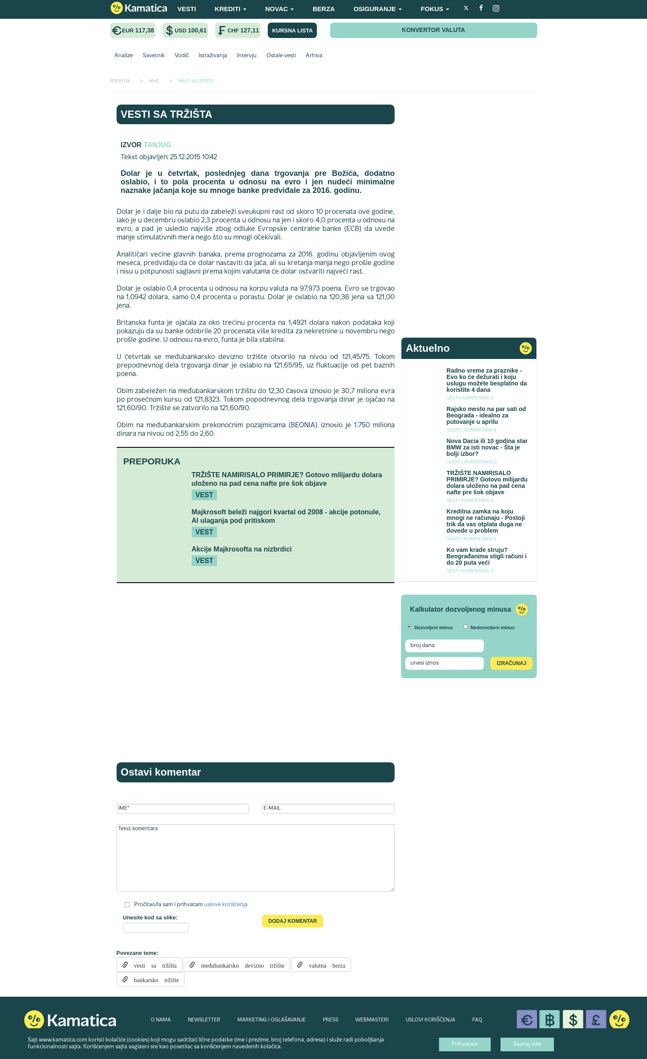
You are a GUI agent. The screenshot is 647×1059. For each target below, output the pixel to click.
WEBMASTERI (372, 1020)
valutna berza (324, 964)
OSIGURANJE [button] (378, 8)
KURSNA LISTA (292, 30)
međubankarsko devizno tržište (239, 964)
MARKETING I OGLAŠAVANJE (271, 1020)
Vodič (182, 55)
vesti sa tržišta (152, 964)
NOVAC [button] (279, 8)
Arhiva (314, 55)
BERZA (324, 8)
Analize (123, 55)
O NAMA (161, 1020)
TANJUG (157, 145)
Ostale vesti (281, 55)
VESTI (187, 8)
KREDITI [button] (230, 8)
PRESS (330, 1020)
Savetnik (154, 55)
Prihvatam (465, 1044)
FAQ (477, 1020)
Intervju (247, 55)
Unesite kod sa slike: (150, 917)
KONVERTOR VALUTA (433, 29)
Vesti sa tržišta (167, 114)
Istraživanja (213, 55)
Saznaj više (527, 1044)
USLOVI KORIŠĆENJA (430, 1020)
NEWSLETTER (204, 1020)
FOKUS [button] (435, 8)
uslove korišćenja (226, 904)
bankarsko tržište (153, 979)
